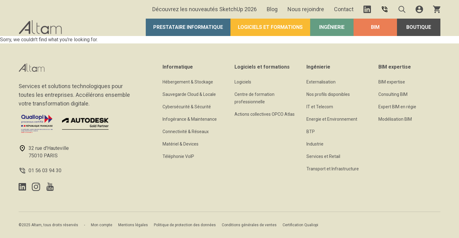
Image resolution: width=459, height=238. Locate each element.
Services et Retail (323, 156)
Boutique (418, 27)
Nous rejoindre (305, 9)
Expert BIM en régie (397, 106)
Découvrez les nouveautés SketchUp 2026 (204, 9)
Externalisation (321, 81)
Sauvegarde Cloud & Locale (189, 94)
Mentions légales (133, 225)
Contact (344, 9)
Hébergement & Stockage (188, 81)
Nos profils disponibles (328, 94)
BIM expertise (391, 81)
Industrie (314, 143)
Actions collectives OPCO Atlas (264, 114)
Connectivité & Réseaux (186, 131)
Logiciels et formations (270, 27)
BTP (310, 131)
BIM (375, 27)
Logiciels (242, 81)
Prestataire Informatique (188, 27)
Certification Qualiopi (300, 225)
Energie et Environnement (331, 119)
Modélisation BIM (395, 119)
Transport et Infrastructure (332, 168)
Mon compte (101, 225)
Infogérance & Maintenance (190, 119)
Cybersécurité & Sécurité (187, 106)
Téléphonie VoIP (178, 156)
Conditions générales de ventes (249, 225)
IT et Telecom (319, 106)
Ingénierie (332, 27)
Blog (272, 9)
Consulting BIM (393, 94)
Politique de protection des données (185, 225)
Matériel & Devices (180, 143)
